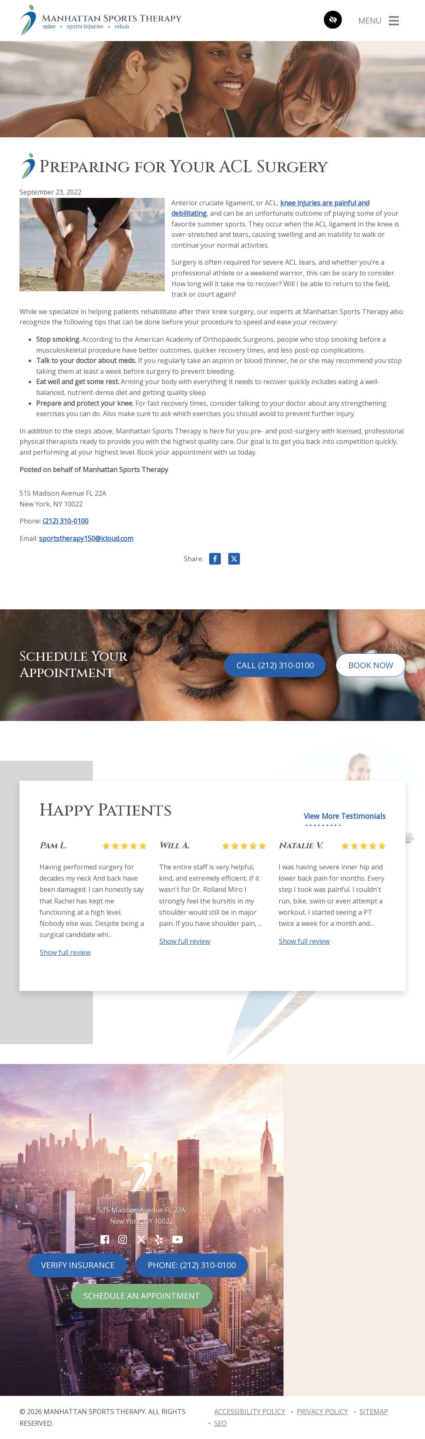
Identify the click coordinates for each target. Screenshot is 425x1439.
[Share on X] (234, 560)
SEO (220, 1423)
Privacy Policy (322, 1411)
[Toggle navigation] (378, 20)
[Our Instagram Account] (122, 1239)
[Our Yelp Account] (159, 1239)
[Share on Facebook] (215, 560)
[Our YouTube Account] (177, 1239)
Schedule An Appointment (141, 1295)
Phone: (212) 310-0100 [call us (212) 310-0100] (192, 1265)
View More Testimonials (345, 816)
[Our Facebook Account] (104, 1239)
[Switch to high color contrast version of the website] (333, 20)
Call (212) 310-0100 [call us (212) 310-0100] (275, 665)
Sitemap (373, 1411)
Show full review (65, 952)
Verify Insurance (78, 1265)
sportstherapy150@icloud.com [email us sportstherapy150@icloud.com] (86, 538)
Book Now (370, 665)
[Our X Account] (141, 1239)
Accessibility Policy (249, 1411)
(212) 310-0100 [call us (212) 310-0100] (65, 521)
